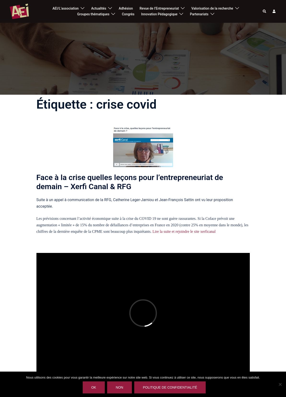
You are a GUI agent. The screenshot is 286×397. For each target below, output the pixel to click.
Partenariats (199, 14)
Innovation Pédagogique (159, 14)
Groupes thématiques (93, 14)
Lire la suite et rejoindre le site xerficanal (184, 231)
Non (119, 387)
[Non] (280, 384)
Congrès (128, 14)
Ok (93, 387)
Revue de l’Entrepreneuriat (159, 8)
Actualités (98, 8)
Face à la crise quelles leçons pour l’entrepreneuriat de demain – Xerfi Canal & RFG (129, 182)
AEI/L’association (66, 8)
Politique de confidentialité (170, 387)
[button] (265, 11)
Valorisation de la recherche (212, 8)
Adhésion (126, 8)
